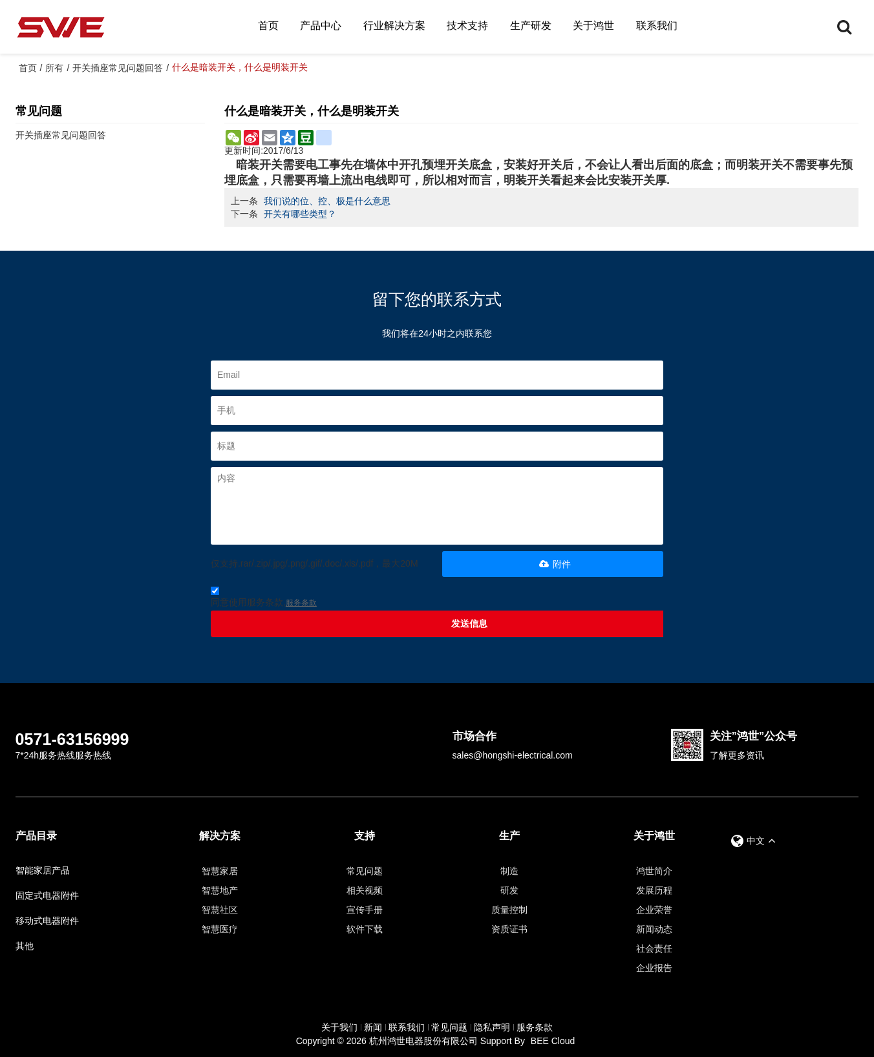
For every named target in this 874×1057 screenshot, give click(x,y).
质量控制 (509, 910)
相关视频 (364, 890)
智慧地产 (220, 890)
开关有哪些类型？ (300, 214)
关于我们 (339, 1027)
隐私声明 (492, 1027)
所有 (54, 68)
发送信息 (469, 623)
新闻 (373, 1027)
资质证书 (509, 929)
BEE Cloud (553, 1041)
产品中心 (320, 25)
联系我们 (656, 25)
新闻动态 (654, 929)
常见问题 (364, 871)
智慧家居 (220, 871)
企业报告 (654, 968)
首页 (268, 25)
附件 (553, 564)
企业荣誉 (654, 910)
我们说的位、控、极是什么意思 (327, 201)
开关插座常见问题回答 (117, 68)
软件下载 (364, 929)
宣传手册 (364, 910)
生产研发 (530, 25)
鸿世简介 (654, 871)
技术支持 (467, 25)
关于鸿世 (593, 25)
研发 (509, 890)
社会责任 (654, 948)
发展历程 (654, 890)
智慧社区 (220, 910)
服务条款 (301, 602)
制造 (509, 871)
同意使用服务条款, (264, 599)
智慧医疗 (220, 929)
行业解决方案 (394, 25)
